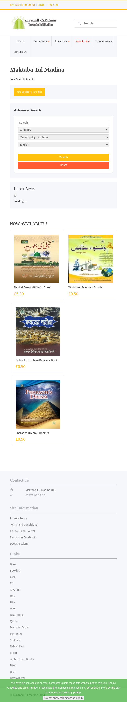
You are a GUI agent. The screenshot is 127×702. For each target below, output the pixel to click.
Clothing (15, 589)
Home (20, 41)
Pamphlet (16, 633)
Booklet (15, 570)
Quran (14, 621)
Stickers (15, 640)
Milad (13, 652)
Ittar (12, 602)
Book (13, 564)
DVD (12, 595)
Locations (62, 41)
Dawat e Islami (19, 543)
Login (41, 4)
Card (13, 576)
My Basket (22, 4)
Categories (41, 41)
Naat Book (16, 614)
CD (11, 583)
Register (53, 4)
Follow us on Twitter (22, 531)
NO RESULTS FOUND (29, 92)
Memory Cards (19, 627)
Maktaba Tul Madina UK (40, 490)
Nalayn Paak (17, 646)
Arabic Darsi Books (22, 659)
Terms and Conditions (23, 524)
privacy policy (72, 695)
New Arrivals (104, 41)
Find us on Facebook (22, 537)
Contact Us (20, 51)
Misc (12, 608)
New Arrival (17, 678)
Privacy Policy (18, 518)
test (12, 671)
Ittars (13, 665)
